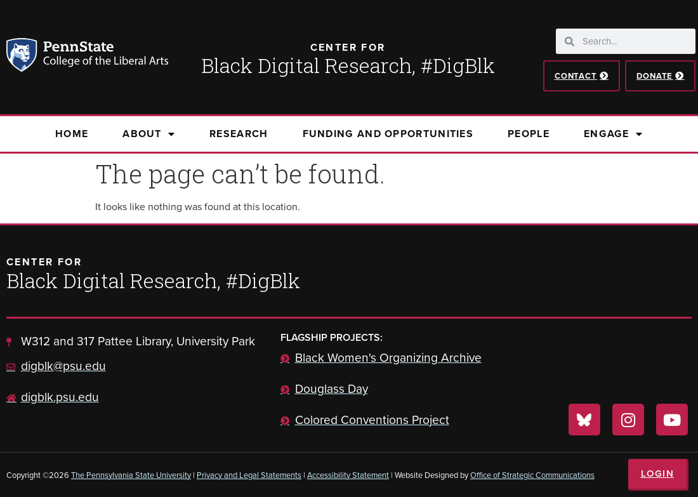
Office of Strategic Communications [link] (532, 475)
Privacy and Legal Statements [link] (249, 475)
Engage (613, 134)
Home (71, 133)
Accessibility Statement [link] (348, 475)
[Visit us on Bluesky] (584, 419)
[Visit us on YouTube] (672, 419)
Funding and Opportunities (388, 133)
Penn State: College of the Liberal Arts (104, 57)
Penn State (23, 57)
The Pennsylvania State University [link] (131, 475)
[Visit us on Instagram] (628, 419)
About (148, 134)
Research (238, 133)
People (529, 133)
